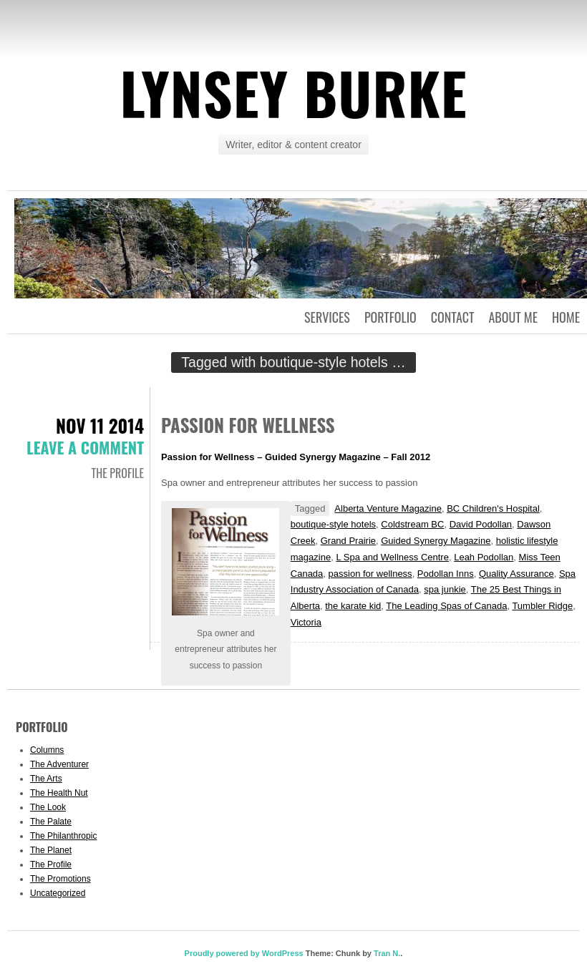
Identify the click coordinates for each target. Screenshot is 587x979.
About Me (513, 317)
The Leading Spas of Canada (446, 605)
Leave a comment (85, 447)
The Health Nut (59, 793)
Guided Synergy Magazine (435, 540)
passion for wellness (370, 573)
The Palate (51, 822)
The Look (48, 807)
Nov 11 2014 (100, 425)
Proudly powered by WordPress (244, 953)
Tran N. (387, 953)
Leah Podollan (483, 557)
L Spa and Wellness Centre (392, 557)
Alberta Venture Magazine (388, 508)
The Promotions (60, 879)
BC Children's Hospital (493, 508)
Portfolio (390, 317)
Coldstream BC (412, 524)
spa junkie (445, 589)
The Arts (46, 779)
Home (566, 317)
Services (327, 317)
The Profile (118, 473)
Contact (453, 317)
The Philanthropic (63, 836)
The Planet (51, 850)
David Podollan (481, 524)
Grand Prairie (348, 540)
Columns (47, 750)
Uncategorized (57, 893)
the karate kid (353, 605)
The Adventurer (59, 764)
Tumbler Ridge (542, 605)
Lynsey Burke (293, 92)
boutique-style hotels (333, 524)
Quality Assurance (516, 573)
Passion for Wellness (248, 424)
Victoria (306, 622)
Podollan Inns (445, 573)
